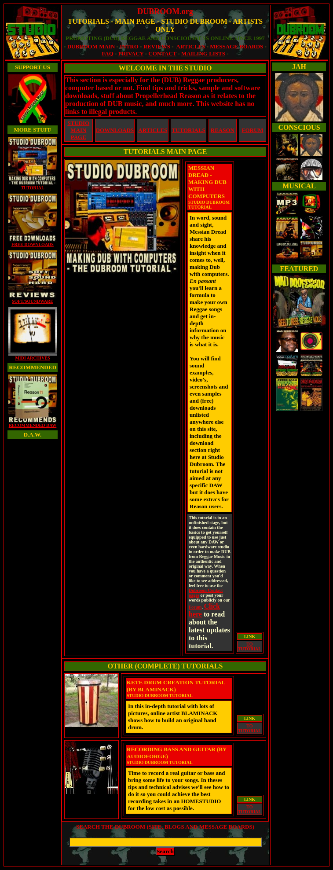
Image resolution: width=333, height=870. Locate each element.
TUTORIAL (32, 185)
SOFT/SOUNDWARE (32, 299)
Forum (195, 607)
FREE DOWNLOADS (32, 242)
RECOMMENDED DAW (32, 423)
